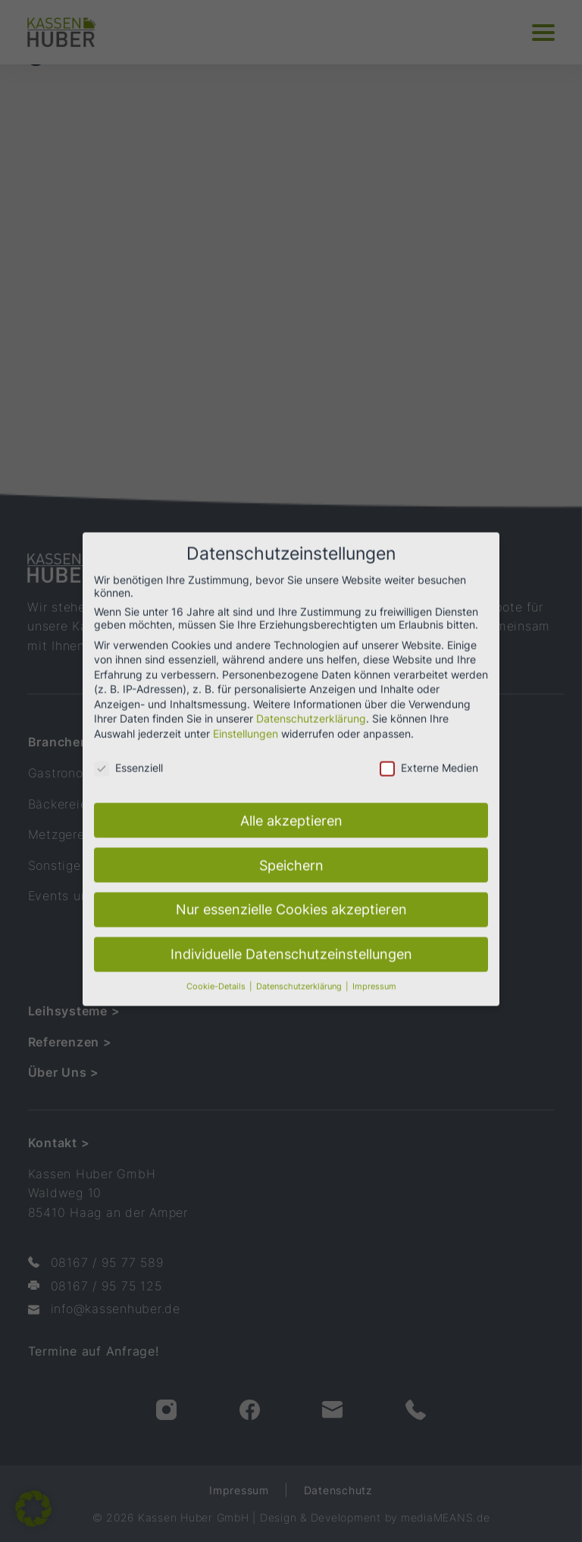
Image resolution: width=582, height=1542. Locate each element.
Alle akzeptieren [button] (291, 804)
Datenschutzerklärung (311, 702)
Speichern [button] (291, 848)
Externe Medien (429, 750)
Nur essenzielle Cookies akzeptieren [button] (291, 893)
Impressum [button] (374, 970)
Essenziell (128, 750)
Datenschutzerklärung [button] (300, 970)
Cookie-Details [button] (217, 970)
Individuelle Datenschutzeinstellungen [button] (291, 938)
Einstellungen (245, 716)
